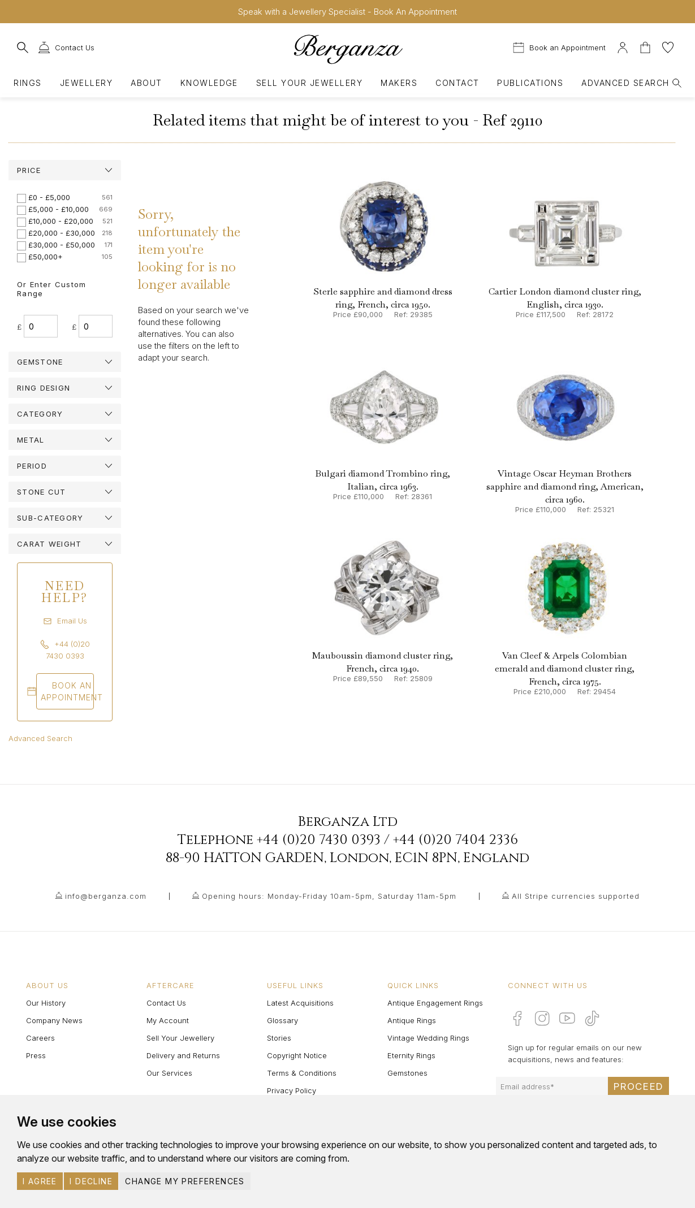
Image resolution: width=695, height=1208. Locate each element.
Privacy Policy (291, 1090)
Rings (27, 83)
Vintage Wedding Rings (428, 1037)
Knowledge (209, 83)
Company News (54, 1020)
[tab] (64, 170)
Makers (399, 83)
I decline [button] (91, 1181)
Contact (457, 83)
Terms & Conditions (301, 1072)
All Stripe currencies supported (576, 895)
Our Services (169, 1072)
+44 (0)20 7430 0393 (319, 840)
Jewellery (86, 83)
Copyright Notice (297, 1055)
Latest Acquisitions (300, 1002)
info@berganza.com (105, 895)
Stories (279, 1037)
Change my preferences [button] (184, 1181)
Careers (40, 1037)
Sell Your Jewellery (309, 83)
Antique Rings (411, 1020)
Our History (46, 1002)
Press (36, 1055)
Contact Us (166, 1002)
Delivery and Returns (183, 1055)
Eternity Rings (411, 1055)
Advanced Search (40, 738)
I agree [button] (40, 1181)
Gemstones (407, 1072)
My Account (167, 1020)
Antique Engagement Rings (435, 1002)
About (146, 83)
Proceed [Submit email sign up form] (638, 1086)
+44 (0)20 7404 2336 (455, 840)
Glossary (282, 1020)
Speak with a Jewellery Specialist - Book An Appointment (347, 11)
